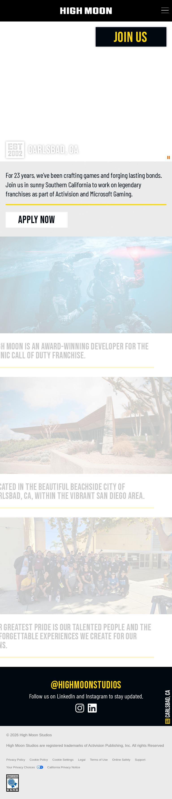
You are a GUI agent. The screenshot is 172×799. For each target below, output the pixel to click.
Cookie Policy (39, 759)
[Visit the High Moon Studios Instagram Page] (79, 708)
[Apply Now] (37, 220)
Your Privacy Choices (20, 767)
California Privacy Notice (63, 767)
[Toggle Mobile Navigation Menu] (165, 10)
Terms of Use (99, 759)
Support (140, 759)
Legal (81, 759)
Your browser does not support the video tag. (86, 92)
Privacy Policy (15, 759)
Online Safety (121, 759)
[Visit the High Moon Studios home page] (86, 10)
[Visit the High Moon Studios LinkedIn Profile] (92, 708)
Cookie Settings (63, 759)
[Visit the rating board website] (12, 790)
